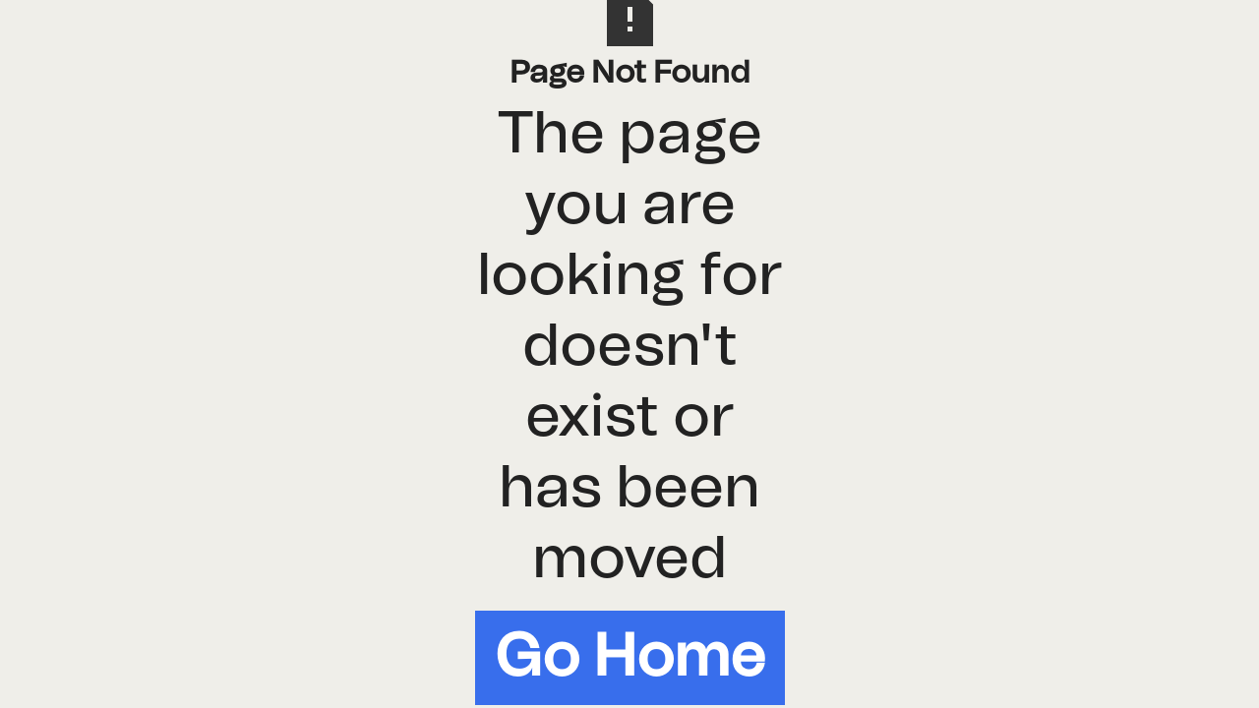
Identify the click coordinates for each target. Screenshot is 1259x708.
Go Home (630, 657)
